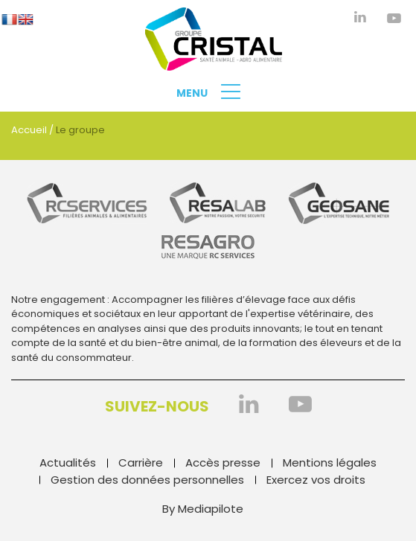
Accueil (29, 130)
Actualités (67, 462)
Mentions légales (330, 462)
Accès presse (222, 462)
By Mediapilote (202, 508)
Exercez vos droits (315, 479)
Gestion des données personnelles (147, 479)
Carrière (140, 462)
